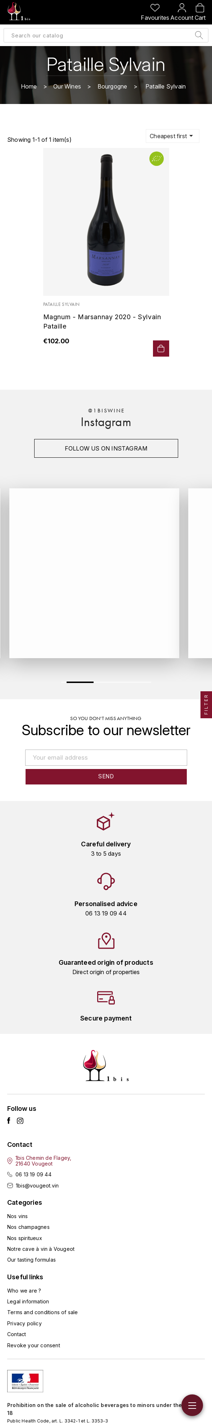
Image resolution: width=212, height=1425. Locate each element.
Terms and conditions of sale (42, 1312)
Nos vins (17, 1216)
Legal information (28, 1301)
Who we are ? (24, 1290)
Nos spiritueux (24, 1238)
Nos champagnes (28, 1227)
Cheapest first (172, 135)
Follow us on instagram (106, 448)
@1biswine (106, 410)
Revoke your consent (33, 1345)
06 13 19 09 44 (33, 1174)
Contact (16, 1334)
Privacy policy (24, 1323)
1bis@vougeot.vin (37, 1185)
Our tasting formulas (31, 1259)
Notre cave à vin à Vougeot (41, 1249)
